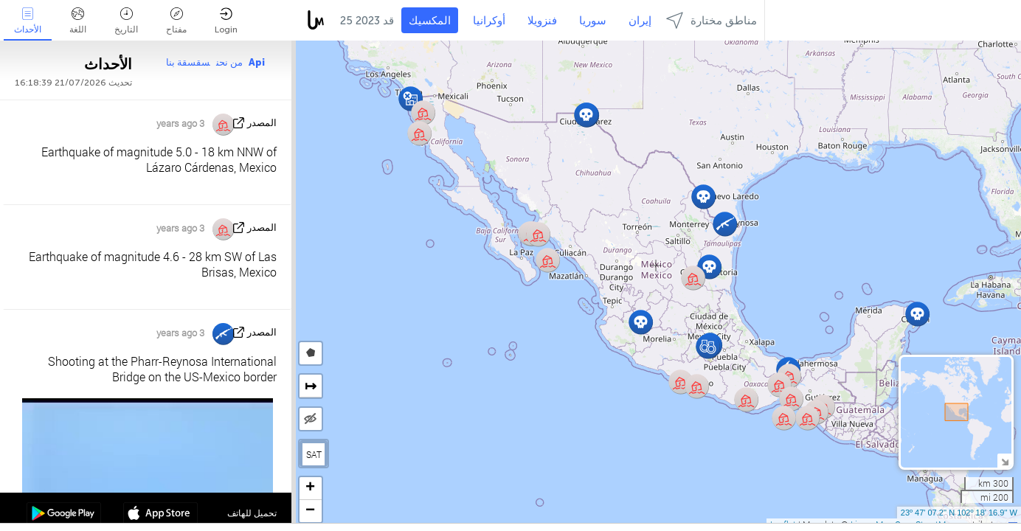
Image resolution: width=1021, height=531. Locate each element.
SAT (314, 454)
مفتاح (176, 21)
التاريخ (126, 21)
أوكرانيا (489, 20)
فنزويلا (542, 20)
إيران (640, 20)
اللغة (77, 21)
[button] (783, 417)
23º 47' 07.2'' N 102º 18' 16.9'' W (959, 512)
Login (226, 21)
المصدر (262, 122)
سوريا (592, 20)
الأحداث (27, 21)
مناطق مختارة (711, 20)
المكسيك (430, 20)
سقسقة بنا (188, 62)
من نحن (229, 62)
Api (257, 62)
